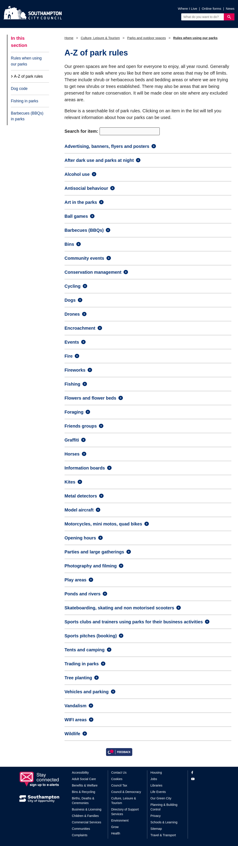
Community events (84, 258)
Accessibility (80, 772)
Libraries (156, 785)
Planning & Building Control (163, 807)
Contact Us (118, 772)
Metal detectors (81, 495)
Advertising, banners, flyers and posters (107, 146)
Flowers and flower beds (90, 398)
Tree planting (78, 677)
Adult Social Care (84, 779)
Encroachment (80, 328)
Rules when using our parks (26, 61)
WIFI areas (76, 719)
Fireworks (75, 370)
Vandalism (76, 705)
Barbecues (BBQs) (84, 230)
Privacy (155, 816)
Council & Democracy (126, 792)
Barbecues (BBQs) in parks (27, 116)
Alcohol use (77, 174)
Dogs (70, 300)
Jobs (153, 779)
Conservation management (93, 272)
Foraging (74, 412)
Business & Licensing (86, 809)
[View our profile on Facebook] (205, 772)
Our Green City (160, 798)
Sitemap (156, 828)
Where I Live (187, 8)
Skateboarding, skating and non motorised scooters (119, 607)
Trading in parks (82, 663)
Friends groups (81, 426)
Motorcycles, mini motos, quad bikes (103, 523)
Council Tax (119, 785)
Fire (69, 356)
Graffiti (72, 440)
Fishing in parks (24, 101)
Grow (114, 827)
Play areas (76, 579)
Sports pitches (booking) (91, 635)
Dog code (19, 88)
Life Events (158, 792)
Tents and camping (85, 649)
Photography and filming (91, 565)
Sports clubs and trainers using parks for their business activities (134, 621)
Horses (72, 454)
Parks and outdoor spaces (146, 38)
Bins (69, 244)
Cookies (116, 779)
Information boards (85, 468)
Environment (120, 820)
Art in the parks (81, 202)
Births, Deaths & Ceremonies (83, 800)
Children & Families (85, 816)
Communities (81, 828)
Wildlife (72, 733)
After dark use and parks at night (99, 160)
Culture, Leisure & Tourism (100, 38)
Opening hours (80, 537)
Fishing (72, 384)
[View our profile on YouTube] (205, 779)
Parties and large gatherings (94, 551)
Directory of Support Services (125, 812)
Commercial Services (86, 822)
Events (72, 342)
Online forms (211, 8)
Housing (156, 772)
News (230, 8)
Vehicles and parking (87, 691)
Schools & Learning (163, 822)
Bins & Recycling (83, 792)
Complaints (79, 835)
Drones (72, 314)
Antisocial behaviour (86, 188)
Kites (70, 481)
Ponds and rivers (82, 593)
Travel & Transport (163, 835)
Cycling (73, 286)
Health (115, 833)
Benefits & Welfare (85, 785)
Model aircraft (79, 509)
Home (69, 38)
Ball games (76, 216)
